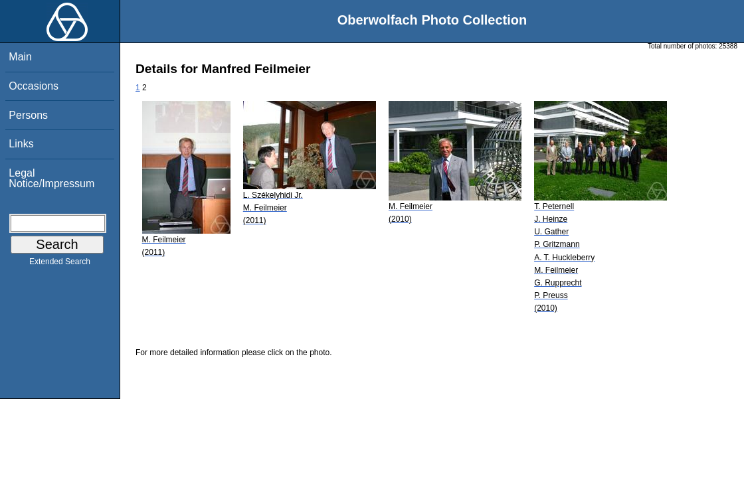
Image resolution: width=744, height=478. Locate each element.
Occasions (33, 86)
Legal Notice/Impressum (51, 178)
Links (21, 143)
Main (20, 56)
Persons (28, 115)
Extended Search (59, 264)
